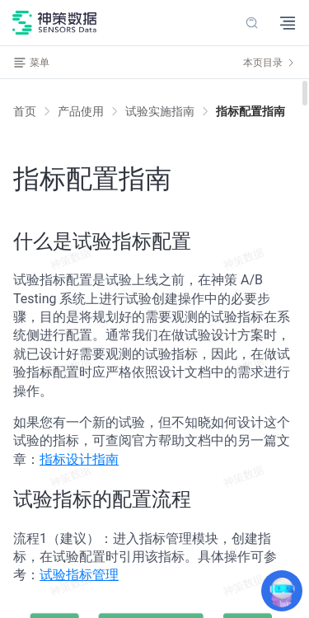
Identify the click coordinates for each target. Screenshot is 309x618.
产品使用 (81, 111)
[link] (81, 111)
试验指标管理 (79, 575)
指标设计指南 (79, 459)
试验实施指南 (159, 111)
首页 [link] (24, 111)
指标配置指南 (250, 111)
